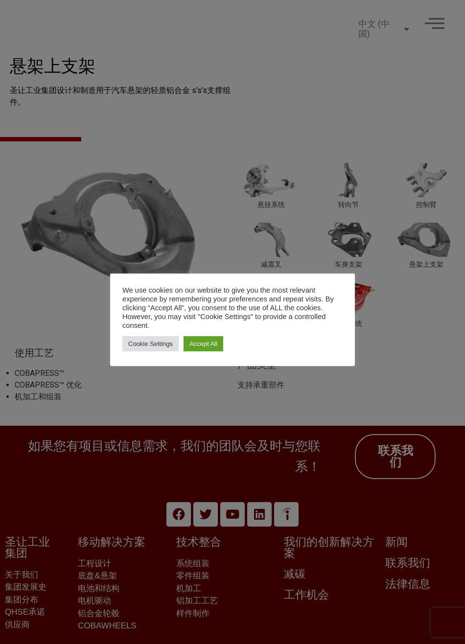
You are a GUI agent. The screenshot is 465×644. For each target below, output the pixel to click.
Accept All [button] (203, 343)
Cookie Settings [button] (150, 343)
